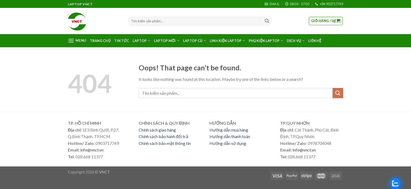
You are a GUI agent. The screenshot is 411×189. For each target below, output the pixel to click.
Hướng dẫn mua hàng (228, 129)
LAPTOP (141, 40)
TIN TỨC (121, 41)
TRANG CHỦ (100, 41)
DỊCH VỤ (296, 40)
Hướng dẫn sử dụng (227, 143)
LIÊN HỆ (314, 41)
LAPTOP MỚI (166, 40)
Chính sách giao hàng (157, 129)
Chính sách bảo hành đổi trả (163, 136)
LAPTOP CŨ (194, 40)
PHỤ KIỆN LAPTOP (266, 40)
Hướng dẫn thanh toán (229, 136)
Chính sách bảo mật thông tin (165, 143)
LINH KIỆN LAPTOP (227, 40)
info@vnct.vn (92, 149)
